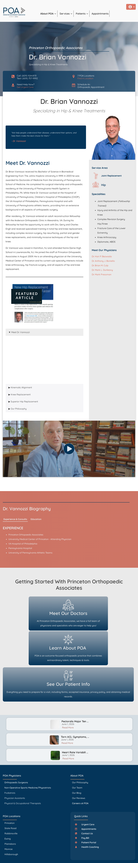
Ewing (7, 808)
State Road (10, 798)
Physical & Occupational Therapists (22, 773)
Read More (68, 697)
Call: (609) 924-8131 (27, 75)
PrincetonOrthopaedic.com (47, 853)
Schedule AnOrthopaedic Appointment (90, 85)
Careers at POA (80, 773)
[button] (48, 13)
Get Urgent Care (25, 87)
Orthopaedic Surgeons (16, 752)
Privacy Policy (68, 857)
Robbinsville (10, 803)
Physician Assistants (15, 768)
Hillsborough (11, 824)
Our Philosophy (80, 752)
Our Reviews (78, 768)
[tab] (44, 332)
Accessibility (77, 857)
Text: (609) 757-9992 (27, 78)
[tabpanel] (44, 360)
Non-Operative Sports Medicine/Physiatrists (27, 757)
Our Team (77, 757)
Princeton (9, 792)
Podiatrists (9, 762)
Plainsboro (10, 813)
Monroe (8, 818)
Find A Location (85, 78)
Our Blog (76, 762)
